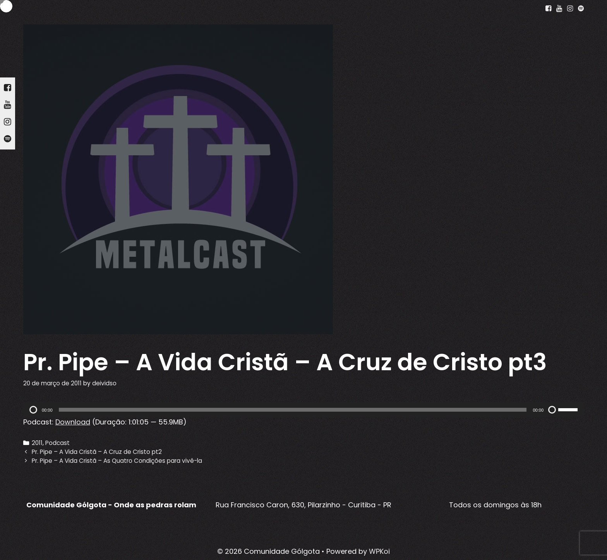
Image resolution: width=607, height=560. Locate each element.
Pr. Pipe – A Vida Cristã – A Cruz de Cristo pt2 (97, 452)
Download (72, 422)
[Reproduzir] (33, 410)
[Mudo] (552, 410)
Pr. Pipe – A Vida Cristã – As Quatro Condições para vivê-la (117, 461)
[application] (303, 409)
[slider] (293, 410)
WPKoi (379, 551)
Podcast (57, 443)
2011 (37, 443)
